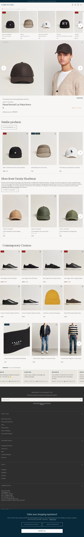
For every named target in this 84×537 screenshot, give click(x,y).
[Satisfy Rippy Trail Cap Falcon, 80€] (28, 25)
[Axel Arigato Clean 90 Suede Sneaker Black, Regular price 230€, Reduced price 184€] (31, 266)
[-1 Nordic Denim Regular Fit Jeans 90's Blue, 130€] (45, 343)
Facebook (3, 472)
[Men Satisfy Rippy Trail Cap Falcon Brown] (28, 22)
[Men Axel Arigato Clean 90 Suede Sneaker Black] (31, 263)
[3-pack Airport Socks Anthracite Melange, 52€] (17, 343)
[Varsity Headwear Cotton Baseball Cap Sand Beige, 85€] (15, 216)
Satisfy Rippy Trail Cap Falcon (39, 167)
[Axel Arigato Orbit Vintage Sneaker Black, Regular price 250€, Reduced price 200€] (73, 266)
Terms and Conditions (7, 422)
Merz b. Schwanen (6, 34)
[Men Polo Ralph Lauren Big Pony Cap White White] (46, 22)
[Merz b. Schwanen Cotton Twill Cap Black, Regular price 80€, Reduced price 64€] (10, 25)
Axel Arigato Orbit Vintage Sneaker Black (73, 278)
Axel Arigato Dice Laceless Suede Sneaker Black (51, 278)
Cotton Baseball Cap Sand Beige (11, 231)
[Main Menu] (81, 4)
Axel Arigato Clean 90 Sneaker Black (9, 278)
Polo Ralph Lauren (43, 34)
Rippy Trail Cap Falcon (24, 36)
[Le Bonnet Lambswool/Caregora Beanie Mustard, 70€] (52, 301)
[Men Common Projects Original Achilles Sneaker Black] (10, 297)
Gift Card (3, 457)
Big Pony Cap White (42, 36)
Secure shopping (5, 430)
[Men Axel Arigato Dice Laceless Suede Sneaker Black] (52, 263)
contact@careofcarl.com (11, 498)
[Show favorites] (75, 5)
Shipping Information (6, 445)
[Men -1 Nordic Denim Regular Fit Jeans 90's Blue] (45, 339)
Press (2, 425)
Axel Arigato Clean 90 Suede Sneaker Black (29, 278)
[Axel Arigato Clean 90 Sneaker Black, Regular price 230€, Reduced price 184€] (10, 266)
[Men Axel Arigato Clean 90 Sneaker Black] (10, 263)
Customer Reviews (6, 454)
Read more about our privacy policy (42, 404)
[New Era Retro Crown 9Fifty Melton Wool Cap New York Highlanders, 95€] (65, 25)
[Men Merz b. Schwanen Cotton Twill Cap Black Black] (10, 22)
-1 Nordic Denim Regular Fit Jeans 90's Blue (43, 358)
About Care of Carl (6, 419)
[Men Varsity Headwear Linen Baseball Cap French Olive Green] (44, 211)
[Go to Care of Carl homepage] (7, 4)
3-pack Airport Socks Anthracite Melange (15, 358)
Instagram (4, 469)
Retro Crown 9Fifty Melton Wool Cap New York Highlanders (65, 36)
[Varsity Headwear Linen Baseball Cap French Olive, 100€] (44, 216)
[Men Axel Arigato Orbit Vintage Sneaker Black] (73, 263)
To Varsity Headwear (10, 189)
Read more (52, 519)
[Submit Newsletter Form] (81, 399)
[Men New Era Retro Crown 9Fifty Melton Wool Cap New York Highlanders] (65, 22)
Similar (11, 122)
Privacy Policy (4, 427)
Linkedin (3, 478)
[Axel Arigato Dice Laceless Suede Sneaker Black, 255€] (52, 266)
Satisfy (22, 34)
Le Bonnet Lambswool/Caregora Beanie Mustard (51, 313)
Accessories (5, 42)
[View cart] (78, 4)
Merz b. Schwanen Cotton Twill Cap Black (14, 167)
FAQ (2, 451)
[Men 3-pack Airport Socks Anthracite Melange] (17, 339)
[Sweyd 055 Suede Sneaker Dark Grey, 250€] (73, 301)
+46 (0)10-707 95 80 (8, 497)
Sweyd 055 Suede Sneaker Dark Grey (72, 313)
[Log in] (72, 5)
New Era (59, 34)
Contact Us (4, 448)
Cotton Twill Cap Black (6, 36)
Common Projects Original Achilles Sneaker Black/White (31, 313)
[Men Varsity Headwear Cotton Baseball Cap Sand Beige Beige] (15, 211)
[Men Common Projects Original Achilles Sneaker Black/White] (31, 297)
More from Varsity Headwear (18, 178)
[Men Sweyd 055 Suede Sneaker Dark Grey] (73, 297)
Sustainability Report (6, 433)
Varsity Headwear (8, 102)
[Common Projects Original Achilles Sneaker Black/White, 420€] (31, 301)
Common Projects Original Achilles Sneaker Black (10, 313)
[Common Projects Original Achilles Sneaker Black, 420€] (10, 301)
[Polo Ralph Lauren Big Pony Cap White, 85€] (47, 25)
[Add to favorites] (27, 134)
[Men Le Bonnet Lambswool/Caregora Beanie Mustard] (52, 297)
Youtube (3, 475)
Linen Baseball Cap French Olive (39, 231)
